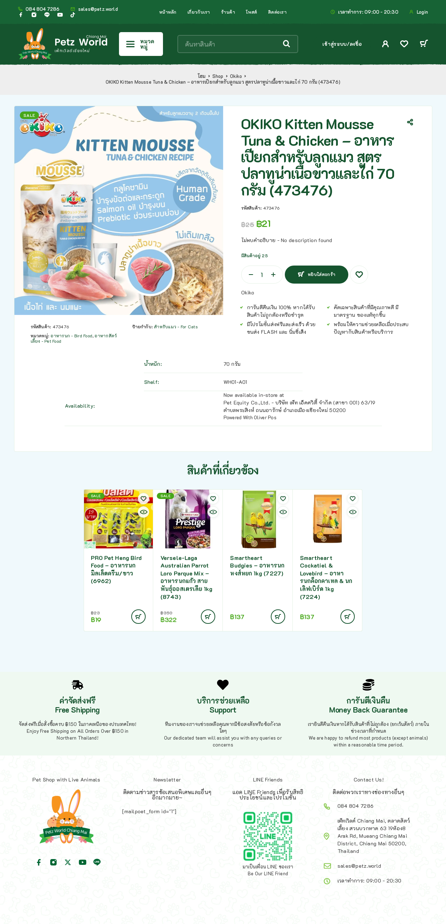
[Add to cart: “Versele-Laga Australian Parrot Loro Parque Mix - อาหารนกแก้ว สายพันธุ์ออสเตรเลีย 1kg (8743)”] (208, 616)
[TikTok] (72, 14)
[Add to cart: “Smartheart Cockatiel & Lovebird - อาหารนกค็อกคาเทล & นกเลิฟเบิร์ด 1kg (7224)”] (347, 616)
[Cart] (423, 44)
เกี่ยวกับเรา (198, 12)
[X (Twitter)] (68, 862)
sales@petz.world (98, 9)
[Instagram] (33, 14)
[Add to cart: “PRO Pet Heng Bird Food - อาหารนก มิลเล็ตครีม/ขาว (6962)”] (138, 616)
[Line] (46, 14)
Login (422, 12)
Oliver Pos (265, 417)
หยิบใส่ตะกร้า (320, 271)
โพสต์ (251, 12)
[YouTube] (59, 14)
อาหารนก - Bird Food (71, 335)
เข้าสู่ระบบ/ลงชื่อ (342, 44)
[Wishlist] (404, 44)
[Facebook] (20, 14)
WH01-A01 (235, 381)
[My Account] (385, 44)
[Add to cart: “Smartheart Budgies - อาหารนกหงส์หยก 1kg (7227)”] (278, 616)
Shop (218, 76)
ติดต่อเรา (277, 12)
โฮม (202, 76)
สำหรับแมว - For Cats (175, 326)
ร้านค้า (228, 12)
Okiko (236, 76)
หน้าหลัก (168, 12)
